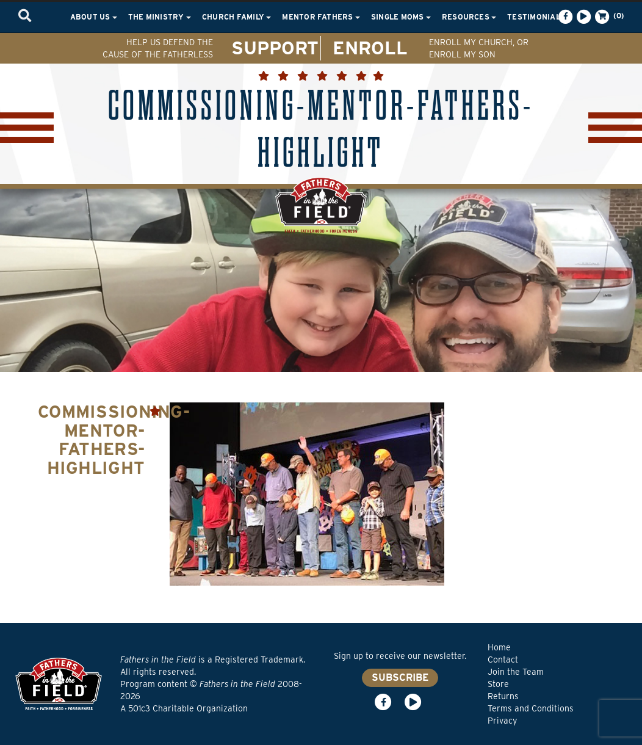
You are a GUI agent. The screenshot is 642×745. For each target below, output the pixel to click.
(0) (608, 16)
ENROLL (370, 48)
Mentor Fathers (321, 16)
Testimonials (539, 16)
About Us (93, 16)
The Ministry (159, 16)
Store (498, 684)
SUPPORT (275, 48)
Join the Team (516, 672)
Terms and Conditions (531, 708)
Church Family (236, 16)
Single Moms (401, 16)
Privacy (502, 720)
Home (499, 647)
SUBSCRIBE (400, 677)
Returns (503, 696)
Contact (503, 659)
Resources (469, 16)
